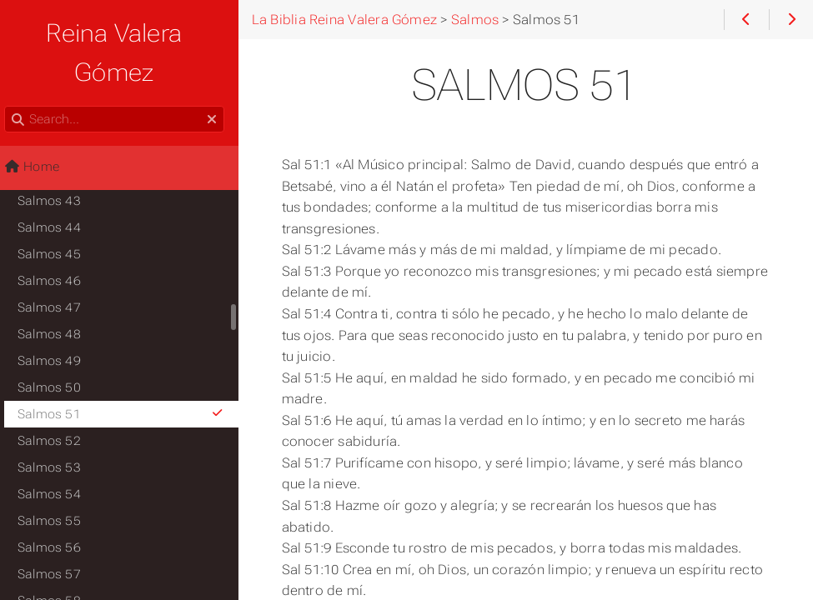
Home (40, 127)
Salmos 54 (58, 455)
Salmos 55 (58, 481)
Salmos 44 (58, 188)
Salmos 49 (58, 321)
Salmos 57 (58, 535)
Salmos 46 (58, 241)
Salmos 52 (58, 401)
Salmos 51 (131, 375)
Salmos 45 (58, 215)
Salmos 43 (58, 161)
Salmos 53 (58, 428)
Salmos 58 (58, 561)
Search (14, 67)
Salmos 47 (58, 268)
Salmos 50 (58, 348)
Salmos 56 (58, 508)
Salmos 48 (58, 295)
